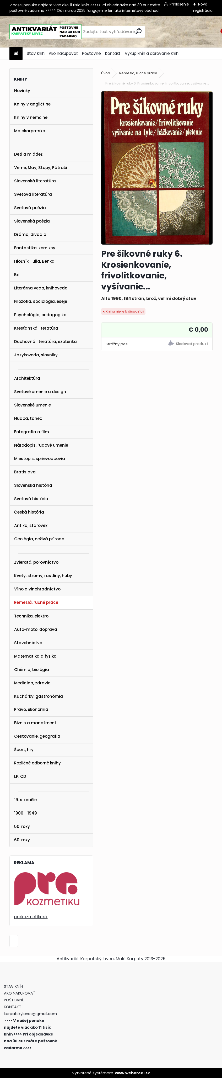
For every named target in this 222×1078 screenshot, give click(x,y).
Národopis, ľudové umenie (41, 445)
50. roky (22, 826)
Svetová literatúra (33, 194)
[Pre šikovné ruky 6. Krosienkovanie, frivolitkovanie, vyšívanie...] (156, 167)
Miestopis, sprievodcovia (39, 458)
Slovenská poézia (32, 221)
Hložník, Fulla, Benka (34, 261)
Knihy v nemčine (30, 117)
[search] (139, 31)
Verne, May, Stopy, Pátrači (40, 167)
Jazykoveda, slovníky (36, 355)
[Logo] (45, 32)
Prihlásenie (179, 4)
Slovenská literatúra (35, 181)
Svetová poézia (30, 207)
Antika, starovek (30, 525)
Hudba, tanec (28, 418)
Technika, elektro (31, 616)
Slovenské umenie (32, 405)
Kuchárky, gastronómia (38, 696)
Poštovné (91, 53)
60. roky (22, 840)
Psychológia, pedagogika (40, 315)
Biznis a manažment (35, 723)
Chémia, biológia (31, 669)
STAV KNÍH (14, 986)
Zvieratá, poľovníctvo (36, 562)
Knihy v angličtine (32, 104)
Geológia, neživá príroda (39, 539)
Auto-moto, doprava (35, 629)
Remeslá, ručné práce (36, 602)
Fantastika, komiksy (34, 248)
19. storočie (25, 799)
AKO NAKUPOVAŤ (19, 993)
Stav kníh (36, 53)
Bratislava (25, 472)
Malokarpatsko (29, 131)
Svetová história (31, 498)
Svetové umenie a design (40, 391)
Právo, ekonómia (31, 709)
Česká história (29, 512)
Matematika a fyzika (35, 656)
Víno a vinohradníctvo (37, 589)
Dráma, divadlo (30, 234)
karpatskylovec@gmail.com (30, 1013)
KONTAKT (12, 1007)
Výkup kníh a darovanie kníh (151, 53)
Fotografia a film (31, 432)
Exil (17, 274)
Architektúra (27, 378)
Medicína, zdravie (32, 683)
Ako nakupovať (63, 53)
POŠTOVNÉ (14, 1000)
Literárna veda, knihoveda (41, 288)
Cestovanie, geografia (37, 736)
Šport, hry (24, 749)
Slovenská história (33, 485)
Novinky (22, 90)
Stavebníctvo (28, 643)
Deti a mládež (28, 154)
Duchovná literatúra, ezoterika (45, 341)
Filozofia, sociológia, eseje (40, 301)
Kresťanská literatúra (36, 328)
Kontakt (113, 53)
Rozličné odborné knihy (37, 763)
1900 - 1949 (25, 813)
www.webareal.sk (132, 1073)
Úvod (105, 73)
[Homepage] (16, 54)
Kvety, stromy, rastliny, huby (43, 575)
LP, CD (20, 776)
